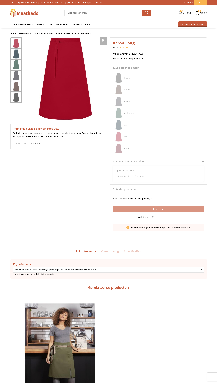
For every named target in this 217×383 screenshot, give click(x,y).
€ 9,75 (69, 311)
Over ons (188, 2)
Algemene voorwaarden (171, 344)
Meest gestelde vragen (71, 348)
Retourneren (116, 353)
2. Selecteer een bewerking (129, 114)
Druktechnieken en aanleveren (75, 357)
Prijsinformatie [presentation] (87, 204)
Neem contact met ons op (28, 143)
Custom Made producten (72, 353)
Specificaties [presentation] (131, 204)
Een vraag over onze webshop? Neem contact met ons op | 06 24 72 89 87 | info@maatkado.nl (56, 2)
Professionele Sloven (66, 33)
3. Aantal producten (125, 142)
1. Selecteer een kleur (126, 67)
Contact (201, 2)
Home (13, 33)
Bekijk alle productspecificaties (129, 58)
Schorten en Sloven (43, 33)
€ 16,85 (118, 311)
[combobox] (103, 13)
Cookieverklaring (168, 348)
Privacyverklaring (168, 353)
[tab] (87, 205)
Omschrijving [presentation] (110, 204)
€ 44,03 (20, 318)
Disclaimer (165, 357)
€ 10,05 (168, 311)
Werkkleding (25, 33)
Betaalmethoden (118, 348)
